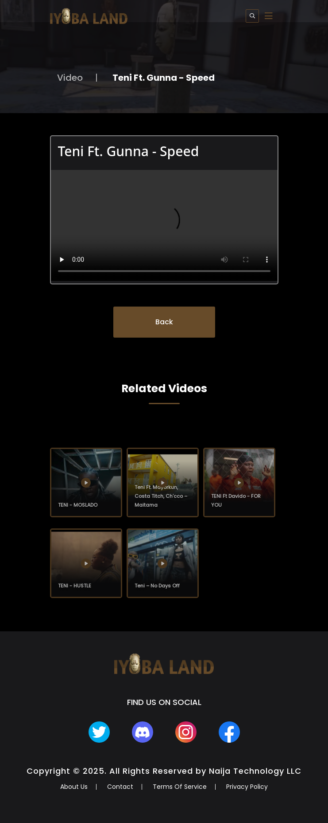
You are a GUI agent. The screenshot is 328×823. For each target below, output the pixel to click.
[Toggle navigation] (268, 16)
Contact (120, 786)
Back (164, 322)
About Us (74, 786)
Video (70, 77)
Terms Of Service (180, 786)
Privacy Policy (247, 786)
